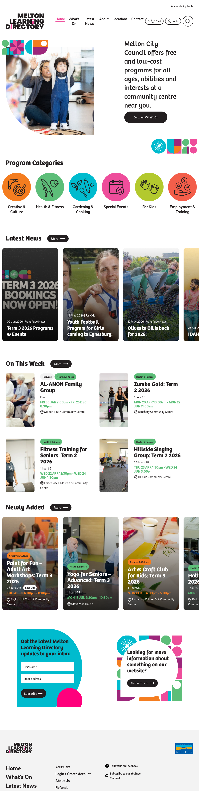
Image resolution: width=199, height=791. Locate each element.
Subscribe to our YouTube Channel (123, 776)
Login (173, 21)
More (58, 238)
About (104, 19)
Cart (154, 21)
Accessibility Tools (182, 6)
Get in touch (142, 683)
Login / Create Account (73, 774)
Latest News (89, 21)
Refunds (61, 787)
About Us (62, 780)
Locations (120, 19)
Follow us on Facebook (121, 766)
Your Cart (62, 767)
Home (60, 19)
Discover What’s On (146, 117)
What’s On (74, 21)
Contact (137, 19)
